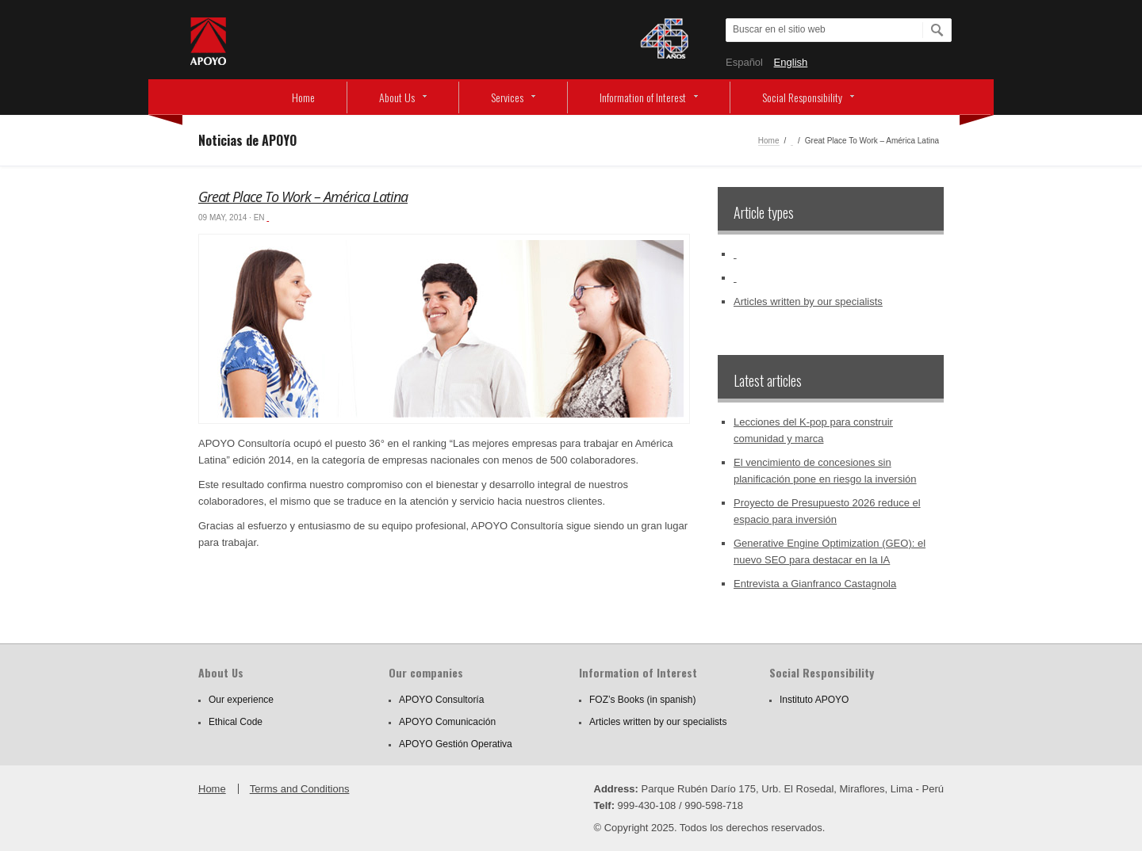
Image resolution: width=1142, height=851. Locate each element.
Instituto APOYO (814, 699)
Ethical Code (236, 721)
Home (303, 97)
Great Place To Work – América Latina (303, 196)
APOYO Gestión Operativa (455, 744)
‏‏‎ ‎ (792, 140)
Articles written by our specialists (808, 301)
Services (507, 97)
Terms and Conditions (300, 789)
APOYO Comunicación (447, 721)
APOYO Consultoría (441, 699)
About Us (397, 97)
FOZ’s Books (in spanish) (642, 699)
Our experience (241, 699)
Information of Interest (643, 97)
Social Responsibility (802, 97)
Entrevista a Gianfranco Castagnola (815, 584)
